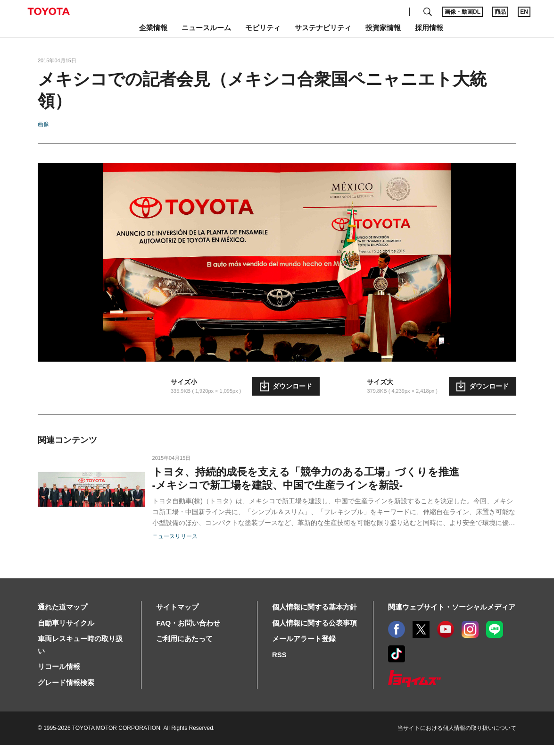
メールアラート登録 (304, 639)
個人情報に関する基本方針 (314, 607)
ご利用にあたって (184, 639)
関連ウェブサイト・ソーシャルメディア (451, 607)
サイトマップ (177, 607)
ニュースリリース (175, 536)
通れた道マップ (62, 607)
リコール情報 (59, 666)
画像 (43, 124)
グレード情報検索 (66, 682)
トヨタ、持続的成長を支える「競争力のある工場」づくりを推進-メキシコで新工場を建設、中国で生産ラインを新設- (305, 478)
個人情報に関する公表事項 (314, 623)
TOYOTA (48, 11)
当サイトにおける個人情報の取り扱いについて (456, 728)
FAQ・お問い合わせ (188, 623)
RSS (279, 655)
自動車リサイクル (66, 623)
